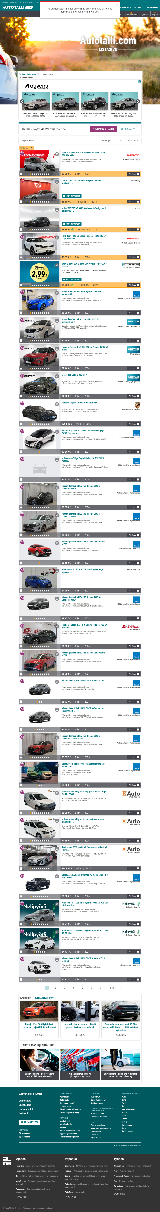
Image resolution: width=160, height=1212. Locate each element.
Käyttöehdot (96, 1131)
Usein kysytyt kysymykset (101, 1128)
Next (138, 101)
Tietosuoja (95, 1134)
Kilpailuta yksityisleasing (70, 1109)
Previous (22, 101)
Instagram (26, 1137)
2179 (51, 998)
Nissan (124, 1112)
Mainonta (64, 1127)
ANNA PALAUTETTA (29, 1122)
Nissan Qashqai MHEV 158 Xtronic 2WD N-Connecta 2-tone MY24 (81, 737)
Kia (123, 1106)
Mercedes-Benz (128, 1109)
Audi (124, 1097)
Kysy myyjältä (71, 196)
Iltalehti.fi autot (97, 1113)
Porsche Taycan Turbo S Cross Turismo (80, 402)
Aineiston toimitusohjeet (70, 1130)
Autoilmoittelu (66, 1124)
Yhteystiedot (96, 1138)
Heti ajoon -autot (67, 1103)
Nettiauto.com (97, 1103)
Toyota (124, 1122)
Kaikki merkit (127, 1131)
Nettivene (22, 2)
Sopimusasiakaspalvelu (69, 1137)
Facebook (26, 1133)
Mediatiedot (65, 1121)
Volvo (124, 1128)
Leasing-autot (26, 1109)
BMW (124, 1100)
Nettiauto (5, 2)
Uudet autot (25, 1104)
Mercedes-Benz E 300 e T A (74, 375)
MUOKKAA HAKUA (103, 129)
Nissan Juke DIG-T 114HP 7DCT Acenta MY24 (83, 680)
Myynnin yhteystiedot (69, 1133)
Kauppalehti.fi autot (99, 1116)
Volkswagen (127, 1125)
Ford (124, 1103)
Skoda (124, 1119)
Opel (124, 1115)
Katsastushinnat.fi (98, 1100)
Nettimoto (13, 2)
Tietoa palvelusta (98, 1125)
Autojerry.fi (95, 1097)
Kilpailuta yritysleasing (69, 1112)
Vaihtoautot (25, 1100)
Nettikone (30, 2)
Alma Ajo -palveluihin (134, 1145)
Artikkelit (23, 1113)
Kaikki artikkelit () (45, 998)
